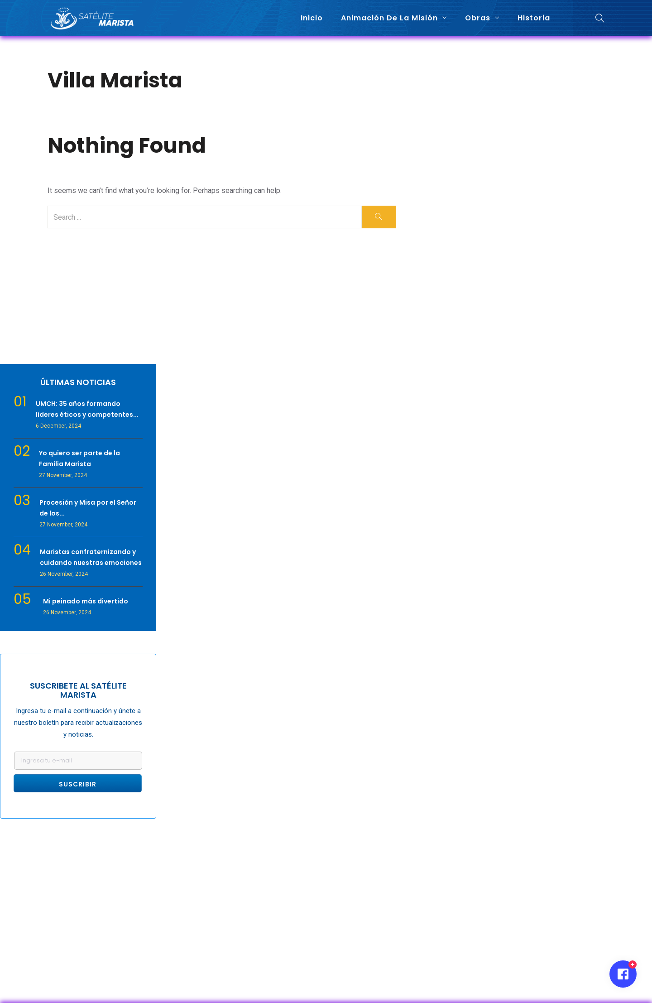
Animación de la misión (389, 18)
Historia (534, 18)
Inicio (312, 18)
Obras (477, 18)
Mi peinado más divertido (85, 601)
